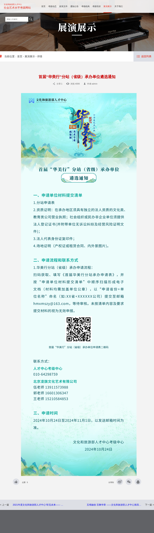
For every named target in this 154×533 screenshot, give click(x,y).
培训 (23, 24)
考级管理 (9, 24)
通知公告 (74, 6)
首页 (43, 6)
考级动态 (52, 6)
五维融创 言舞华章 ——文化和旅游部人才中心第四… (114, 505)
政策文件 (63, 6)
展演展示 (107, 6)
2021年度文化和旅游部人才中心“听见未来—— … (38, 505)
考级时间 (29, 24)
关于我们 (118, 6)
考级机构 (85, 6)
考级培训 (96, 6)
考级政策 (17, 24)
